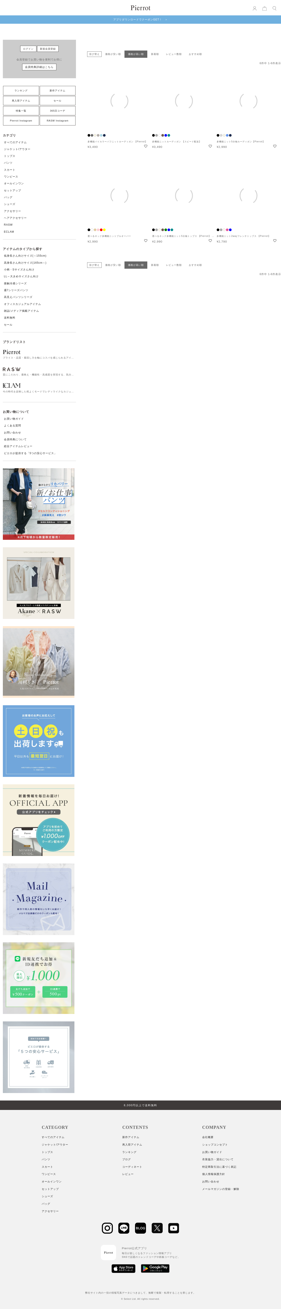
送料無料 (9, 317)
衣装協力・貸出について (218, 1159)
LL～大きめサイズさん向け (21, 276)
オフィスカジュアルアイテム (22, 304)
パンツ (8, 162)
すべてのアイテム (15, 142)
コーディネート (132, 1166)
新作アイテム (57, 90)
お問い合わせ (12, 432)
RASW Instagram (57, 120)
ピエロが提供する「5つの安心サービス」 (30, 453)
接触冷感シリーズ (15, 283)
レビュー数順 (174, 54)
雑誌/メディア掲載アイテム (21, 310)
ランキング (21, 90)
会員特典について (15, 439)
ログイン (28, 48)
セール (57, 100)
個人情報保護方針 (213, 1174)
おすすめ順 (195, 54)
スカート (9, 169)
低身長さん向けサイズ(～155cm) (25, 255)
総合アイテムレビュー (18, 446)
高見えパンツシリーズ (18, 297)
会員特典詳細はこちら (39, 67)
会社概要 (208, 1137)
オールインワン (14, 183)
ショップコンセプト (215, 1144)
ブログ (126, 1159)
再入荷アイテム (21, 100)
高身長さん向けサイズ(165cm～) (25, 262)
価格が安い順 (113, 54)
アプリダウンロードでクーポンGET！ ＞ (140, 19)
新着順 (155, 54)
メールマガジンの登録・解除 (220, 1189)
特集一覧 (21, 110)
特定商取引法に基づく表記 (219, 1166)
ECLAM (9, 231)
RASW (8, 224)
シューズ (9, 204)
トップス (9, 156)
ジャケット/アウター (17, 149)
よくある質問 (12, 425)
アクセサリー (12, 211)
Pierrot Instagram (21, 120)
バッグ (8, 197)
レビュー (128, 1174)
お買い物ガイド (14, 418)
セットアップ (12, 190)
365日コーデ (57, 110)
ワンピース (11, 176)
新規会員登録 (48, 48)
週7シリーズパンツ (16, 290)
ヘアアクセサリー (15, 217)
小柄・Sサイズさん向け (19, 269)
